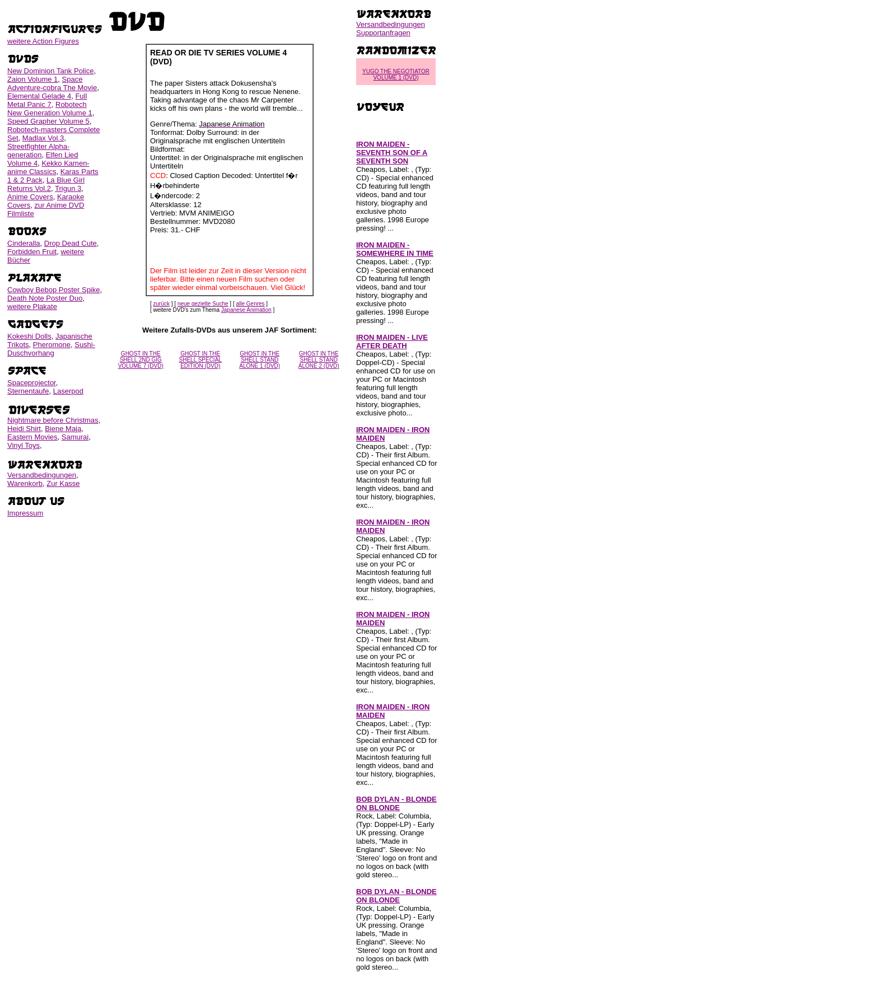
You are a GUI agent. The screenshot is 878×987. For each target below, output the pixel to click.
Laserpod (68, 391)
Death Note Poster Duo (44, 298)
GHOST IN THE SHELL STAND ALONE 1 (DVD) (259, 359)
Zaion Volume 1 (32, 79)
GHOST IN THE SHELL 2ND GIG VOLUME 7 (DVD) (141, 359)
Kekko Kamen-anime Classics (48, 167)
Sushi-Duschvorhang (51, 348)
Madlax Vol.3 (43, 138)
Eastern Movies (32, 437)
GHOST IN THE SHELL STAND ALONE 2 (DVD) (318, 359)
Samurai (75, 437)
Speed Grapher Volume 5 (48, 121)
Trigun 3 (68, 188)
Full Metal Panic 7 (47, 100)
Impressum (25, 513)
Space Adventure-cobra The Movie (52, 83)
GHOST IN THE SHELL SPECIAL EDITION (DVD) (200, 359)
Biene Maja (63, 428)
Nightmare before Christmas (53, 420)
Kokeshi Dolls (29, 336)
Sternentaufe (28, 391)
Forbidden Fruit (32, 251)
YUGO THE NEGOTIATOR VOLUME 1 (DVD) (395, 74)
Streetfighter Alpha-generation (38, 150)
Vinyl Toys (23, 445)
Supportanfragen (383, 33)
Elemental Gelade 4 (39, 96)
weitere (43, 41)
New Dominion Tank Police (50, 71)
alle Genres (250, 304)
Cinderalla (23, 243)
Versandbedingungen (41, 475)
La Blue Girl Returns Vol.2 (46, 184)
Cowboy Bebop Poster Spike (53, 290)
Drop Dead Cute (70, 243)
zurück (161, 304)
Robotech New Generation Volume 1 (49, 108)
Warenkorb (25, 483)
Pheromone (52, 344)
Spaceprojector (31, 382)
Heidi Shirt (24, 428)
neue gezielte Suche (203, 304)
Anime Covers (30, 197)
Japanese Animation (246, 310)
